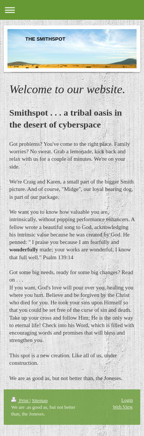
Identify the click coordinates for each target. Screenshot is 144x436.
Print (20, 400)
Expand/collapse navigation (72, 10)
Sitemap (40, 400)
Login (127, 400)
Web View (123, 407)
